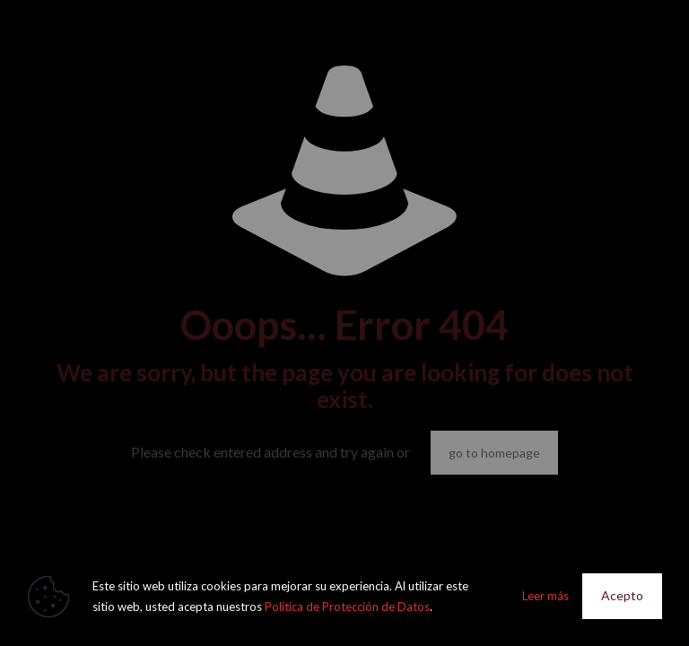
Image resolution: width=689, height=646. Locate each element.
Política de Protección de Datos (347, 606)
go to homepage (494, 452)
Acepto (622, 595)
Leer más (545, 596)
